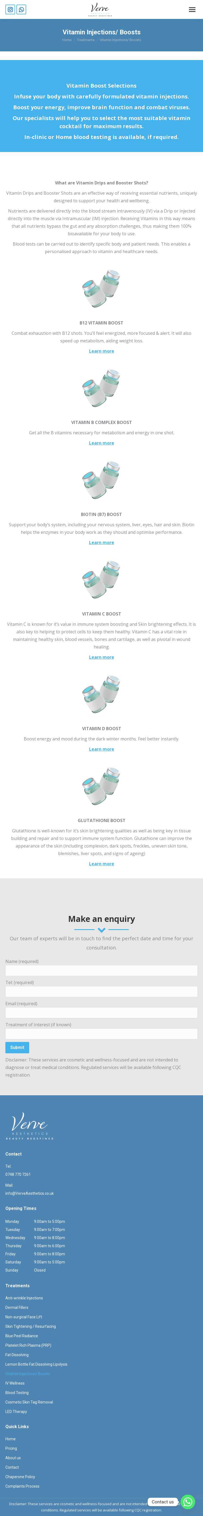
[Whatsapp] (188, 1502)
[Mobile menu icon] (192, 9)
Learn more (101, 351)
